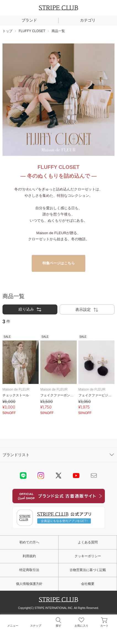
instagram (40, 475)
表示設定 (87, 310)
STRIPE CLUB (58, 7)
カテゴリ (87, 20)
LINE (23, 475)
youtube (76, 475)
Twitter (58, 475)
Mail (93, 475)
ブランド (29, 20)
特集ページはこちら (58, 263)
